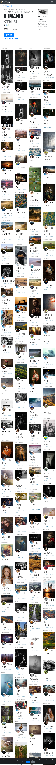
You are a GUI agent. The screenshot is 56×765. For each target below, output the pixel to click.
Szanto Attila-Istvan (49, 474)
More (40, 29)
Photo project (19, 48)
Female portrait (5, 440)
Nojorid (9, 562)
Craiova (9, 332)
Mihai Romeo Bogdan (6, 132)
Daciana (5, 560)
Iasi (8, 650)
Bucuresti (10, 373)
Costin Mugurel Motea (49, 521)
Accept (27, 761)
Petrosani (24, 579)
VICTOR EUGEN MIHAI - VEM (21, 268)
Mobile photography (6, 308)
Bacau (51, 446)
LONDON (51, 681)
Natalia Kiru (48, 727)
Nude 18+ (18, 601)
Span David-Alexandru (34, 412)
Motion (3, 140)
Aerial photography (20, 192)
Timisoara (52, 77)
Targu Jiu (51, 526)
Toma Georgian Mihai (20, 691)
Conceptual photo (6, 542)
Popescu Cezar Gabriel (19, 146)
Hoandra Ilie (34, 361)
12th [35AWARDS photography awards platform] (7, 2)
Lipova (37, 681)
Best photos (8, 35)
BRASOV (23, 359)
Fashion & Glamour (6, 115)
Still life (4, 357)
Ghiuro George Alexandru (35, 197)
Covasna (9, 415)
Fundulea (9, 669)
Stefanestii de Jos (47, 104)
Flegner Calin (35, 270)
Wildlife (3, 377)
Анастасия (6, 537)
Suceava (23, 718)
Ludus (37, 231)
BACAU (23, 273)
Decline (33, 761)
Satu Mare (38, 94)
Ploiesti (23, 218)
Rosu (9, 305)
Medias (37, 293)
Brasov (9, 156)
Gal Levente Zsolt (19, 505)
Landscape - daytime (6, 92)
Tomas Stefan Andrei (35, 479)
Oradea (9, 137)
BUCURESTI (24, 644)
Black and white (5, 264)
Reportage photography (7, 335)
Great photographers (12, 39)
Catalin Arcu (21, 334)
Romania (6, 29)
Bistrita (23, 696)
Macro (45, 507)
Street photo (5, 48)
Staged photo (47, 183)
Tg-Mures (51, 383)
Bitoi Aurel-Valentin (6, 107)
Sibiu (8, 89)
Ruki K (23, 463)
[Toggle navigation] (52, 2)
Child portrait (47, 529)
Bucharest (10, 112)
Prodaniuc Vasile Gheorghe (33, 742)
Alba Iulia (24, 189)
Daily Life (4, 160)
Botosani (37, 124)
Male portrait (33, 296)
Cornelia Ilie (48, 753)
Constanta (24, 150)
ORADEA (37, 529)
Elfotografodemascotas (11, 281)
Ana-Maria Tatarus (20, 383)
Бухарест (38, 510)
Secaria (37, 721)
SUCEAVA (23, 293)
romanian (5, 588)
